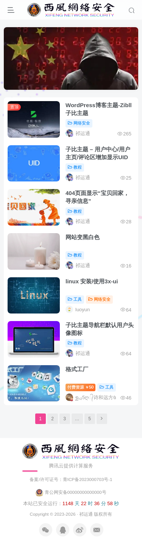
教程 (75, 167)
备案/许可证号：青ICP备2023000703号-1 (71, 479)
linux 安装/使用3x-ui (92, 281)
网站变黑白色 (83, 237)
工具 (75, 299)
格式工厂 (77, 369)
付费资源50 (80, 387)
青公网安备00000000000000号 (71, 492)
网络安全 (79, 123)
